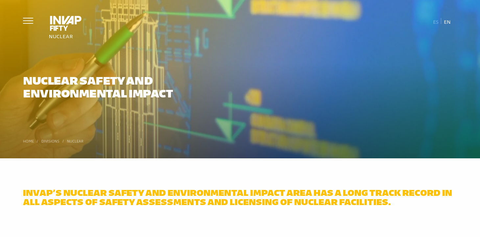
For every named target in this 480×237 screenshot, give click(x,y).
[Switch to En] (447, 21)
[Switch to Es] (436, 21)
